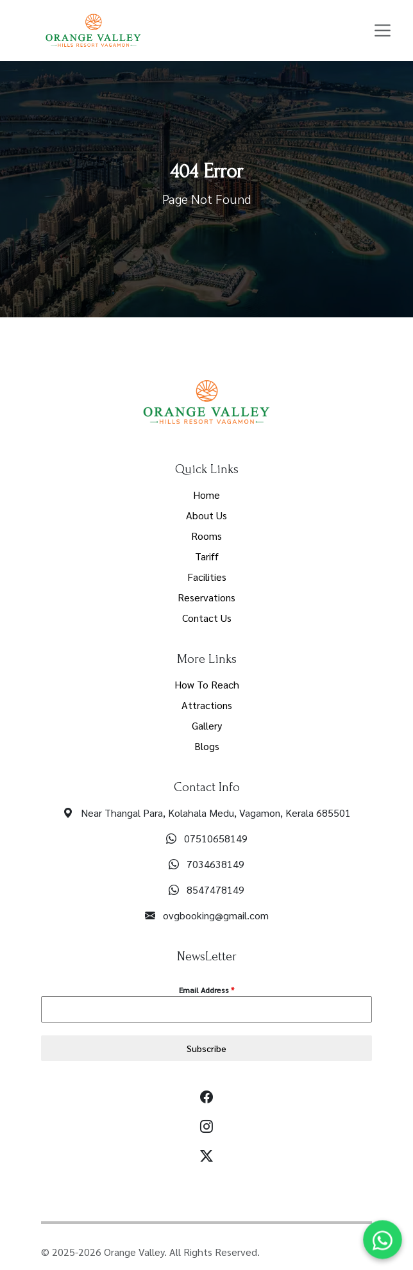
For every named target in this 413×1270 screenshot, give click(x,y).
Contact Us (207, 617)
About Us (206, 515)
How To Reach (206, 684)
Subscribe (206, 1048)
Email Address (206, 990)
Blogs (206, 746)
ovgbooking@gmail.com (216, 915)
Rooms (206, 535)
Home (206, 494)
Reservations (206, 597)
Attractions (206, 705)
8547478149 (215, 889)
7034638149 (215, 864)
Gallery (207, 725)
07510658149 (216, 838)
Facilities (206, 576)
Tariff (207, 556)
